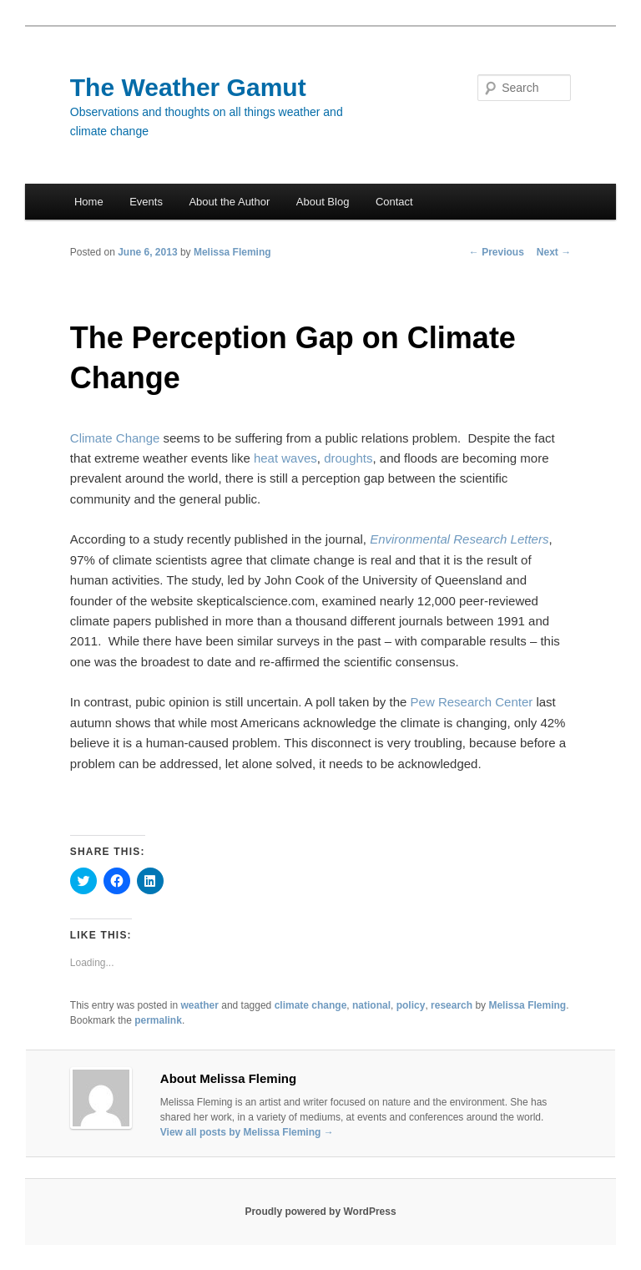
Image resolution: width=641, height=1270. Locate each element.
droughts (348, 458)
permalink (158, 1020)
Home (88, 201)
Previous (496, 252)
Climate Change (115, 438)
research (451, 1005)
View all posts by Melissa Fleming (247, 1132)
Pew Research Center (472, 702)
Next (554, 252)
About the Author (229, 201)
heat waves (285, 458)
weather (200, 1005)
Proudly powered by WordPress (320, 1211)
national (371, 1005)
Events (146, 201)
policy (411, 1005)
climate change (311, 1005)
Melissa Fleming (232, 252)
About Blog (323, 201)
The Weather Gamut (188, 87)
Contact (394, 201)
